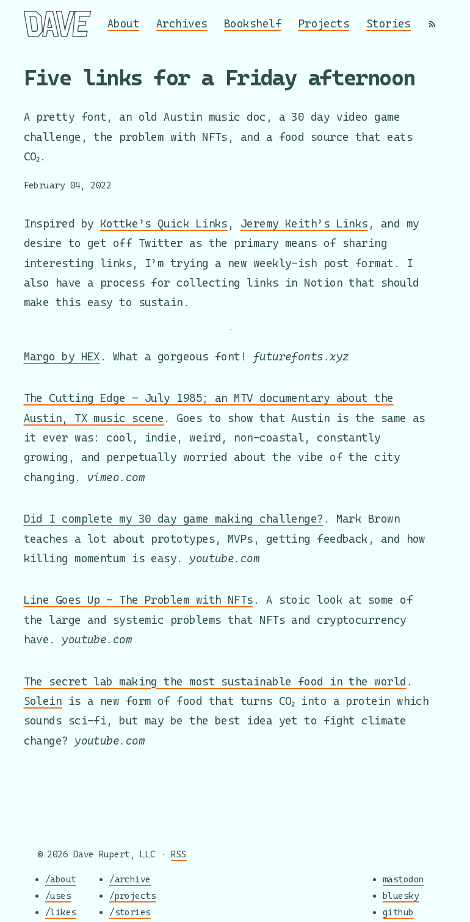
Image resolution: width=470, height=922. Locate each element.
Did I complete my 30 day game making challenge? (174, 518)
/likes (60, 911)
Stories (388, 23)
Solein (43, 701)
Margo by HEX (62, 356)
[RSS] (432, 24)
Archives (182, 23)
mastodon (403, 879)
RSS (178, 854)
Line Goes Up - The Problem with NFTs (138, 599)
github (398, 911)
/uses (58, 895)
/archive (130, 879)
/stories (130, 911)
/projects (132, 895)
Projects (324, 23)
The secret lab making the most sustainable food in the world (215, 681)
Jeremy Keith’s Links (304, 223)
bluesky (401, 895)
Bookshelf (252, 23)
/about (60, 879)
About (123, 23)
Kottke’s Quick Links (164, 223)
